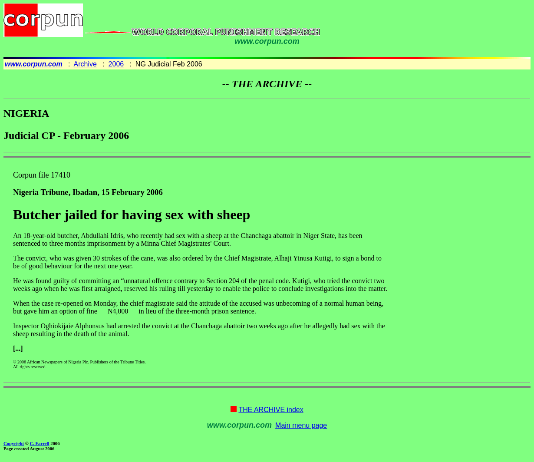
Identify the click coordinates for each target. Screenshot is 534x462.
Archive (85, 64)
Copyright (13, 443)
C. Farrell (39, 443)
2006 (116, 64)
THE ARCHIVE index (270, 409)
